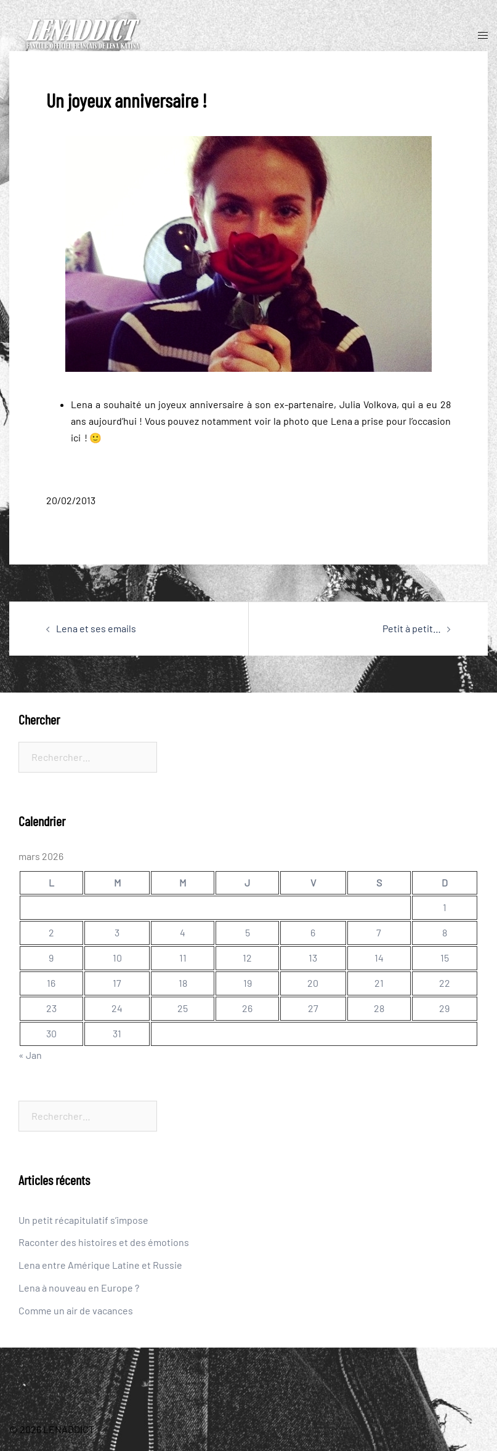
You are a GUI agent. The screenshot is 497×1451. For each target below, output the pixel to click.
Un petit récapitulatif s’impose (83, 1220)
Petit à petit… (411, 628)
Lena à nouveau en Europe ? (78, 1287)
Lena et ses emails (96, 628)
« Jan (30, 1055)
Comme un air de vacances (75, 1310)
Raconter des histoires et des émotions (103, 1242)
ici (76, 437)
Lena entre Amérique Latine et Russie (100, 1265)
